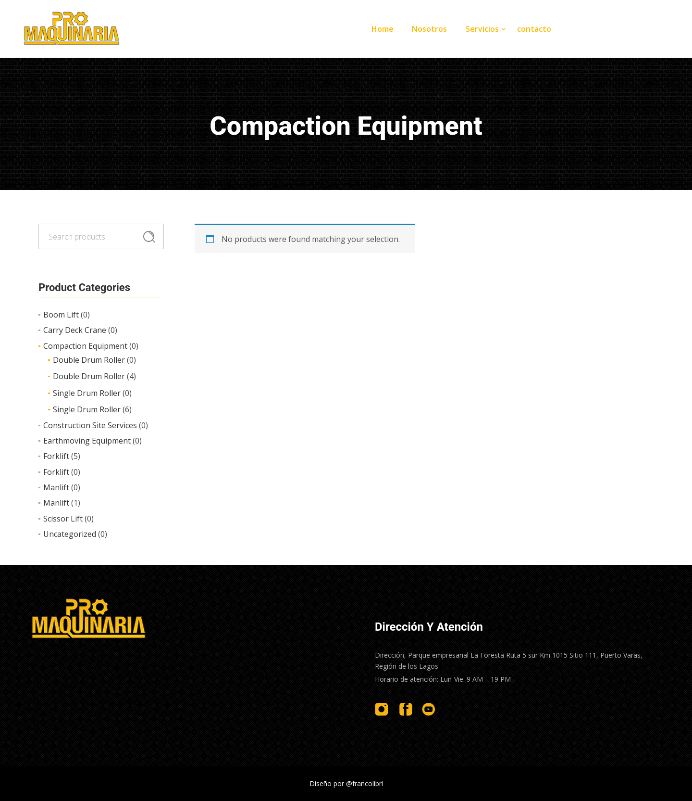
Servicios (482, 29)
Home (382, 29)
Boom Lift (61, 314)
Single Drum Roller (87, 393)
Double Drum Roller (89, 360)
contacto (534, 29)
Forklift (56, 456)
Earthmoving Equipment (87, 440)
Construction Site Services (90, 425)
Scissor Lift (63, 518)
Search (149, 236)
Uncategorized (69, 534)
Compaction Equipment (85, 346)
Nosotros (429, 29)
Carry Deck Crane (74, 330)
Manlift (56, 487)
